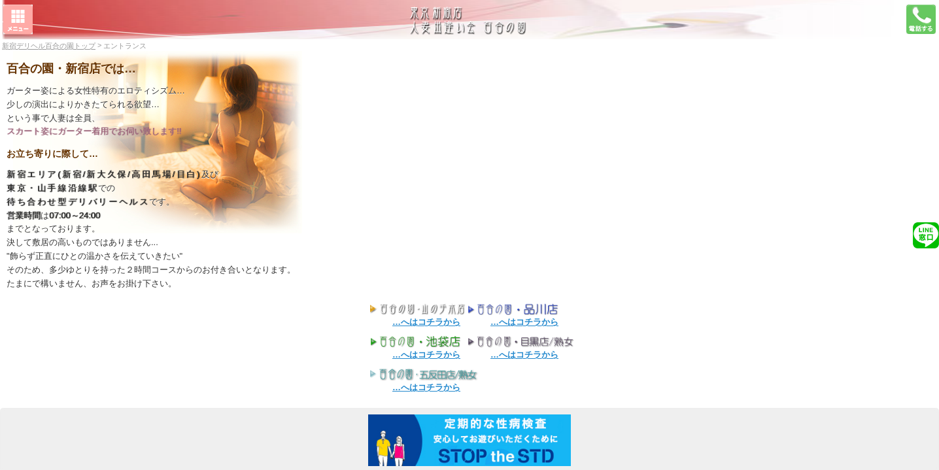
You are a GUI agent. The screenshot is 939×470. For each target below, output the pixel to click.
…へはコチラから (426, 322)
